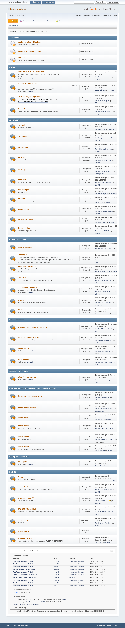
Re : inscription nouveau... (103, 112)
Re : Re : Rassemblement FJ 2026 (24, 569)
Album (20, 477)
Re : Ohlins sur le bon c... (103, 149)
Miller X (108, 420)
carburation (23, 136)
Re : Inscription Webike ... (103, 523)
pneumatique (23, 190)
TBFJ (97, 114)
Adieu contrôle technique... (104, 380)
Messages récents (19, 555)
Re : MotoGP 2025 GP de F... (104, 512)
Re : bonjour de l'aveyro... (103, 77)
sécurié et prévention (27, 377)
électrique (22, 180)
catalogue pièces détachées (29, 42)
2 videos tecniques (101, 314)
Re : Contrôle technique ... (103, 248)
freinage (21, 198)
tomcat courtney (100, 481)
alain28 (97, 331)
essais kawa (23, 417)
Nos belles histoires (26, 487)
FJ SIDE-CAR (23, 278)
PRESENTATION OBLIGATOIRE (31, 72)
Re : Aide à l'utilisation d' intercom (25, 575)
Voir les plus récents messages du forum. (26, 604)
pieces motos (23, 348)
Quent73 (98, 503)
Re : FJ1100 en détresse (103, 280)
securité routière (25, 247)
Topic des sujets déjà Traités (30, 97)
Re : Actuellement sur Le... (103, 340)
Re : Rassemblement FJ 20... (104, 291)
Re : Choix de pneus (102, 194)
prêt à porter (23, 462)
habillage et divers (25, 219)
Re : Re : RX (99, 420)
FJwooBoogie (99, 103)
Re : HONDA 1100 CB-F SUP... (105, 428)
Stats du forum (18, 596)
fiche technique (24, 228)
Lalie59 (97, 140)
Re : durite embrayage (102, 271)
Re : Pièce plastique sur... (103, 351)
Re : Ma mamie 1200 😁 (103, 501)
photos (21, 300)
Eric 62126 (98, 305)
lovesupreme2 (99, 174)
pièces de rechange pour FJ (29, 51)
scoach (100, 431)
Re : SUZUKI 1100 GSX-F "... (104, 440)
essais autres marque (27, 407)
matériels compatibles (27, 266)
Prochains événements (21, 589)
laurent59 (107, 466)
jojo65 (97, 382)
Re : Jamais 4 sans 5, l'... (103, 260)
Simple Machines (23, 625)
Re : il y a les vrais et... (102, 397)
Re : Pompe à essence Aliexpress (24, 577)
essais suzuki (23, 437)
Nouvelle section (25, 538)
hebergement (23, 360)
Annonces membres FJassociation (32, 327)
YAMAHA (21, 58)
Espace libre (23, 520)
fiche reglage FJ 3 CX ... (103, 231)
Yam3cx (97, 79)
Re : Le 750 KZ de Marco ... (104, 409)
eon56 (97, 251)
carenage (22, 170)
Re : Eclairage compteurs (103, 182)
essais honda (23, 426)
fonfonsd (30, 79)
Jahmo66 (112, 481)
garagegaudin (99, 411)
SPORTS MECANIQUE (27, 509)
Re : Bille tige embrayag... (103, 160)
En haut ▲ (116, 625)
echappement (23, 210)
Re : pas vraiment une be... (104, 489)
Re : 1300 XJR (100, 451)
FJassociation (17, 9)
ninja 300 (98, 542)
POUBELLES (23, 531)
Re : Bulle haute (100, 222)
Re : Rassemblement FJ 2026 (23, 561)
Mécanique (22, 255)
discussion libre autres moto (30, 396)
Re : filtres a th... (100, 129)
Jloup (64, 599)
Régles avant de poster (27, 83)
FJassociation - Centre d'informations (26, 551)
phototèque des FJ (26, 498)
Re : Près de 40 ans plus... (103, 303)
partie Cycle (23, 147)
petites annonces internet (28, 337)
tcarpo (110, 451)
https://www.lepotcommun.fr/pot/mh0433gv (33, 101)
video (20, 310)
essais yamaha (24, 447)
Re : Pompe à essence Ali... (104, 138)
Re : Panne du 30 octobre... (104, 362)
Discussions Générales (27, 288)
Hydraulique (23, 125)
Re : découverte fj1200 (102, 101)
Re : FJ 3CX (99, 202)
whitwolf (111, 129)
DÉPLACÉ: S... (100, 90)
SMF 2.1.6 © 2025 (11, 625)
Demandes (22, 109)
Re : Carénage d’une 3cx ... (104, 171)
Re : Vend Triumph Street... (104, 329)
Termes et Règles (106, 625)
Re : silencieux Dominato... (104, 211)
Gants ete (98, 466)
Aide (98, 625)
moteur (21, 157)
